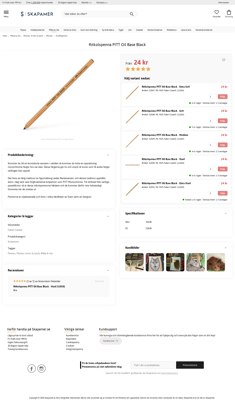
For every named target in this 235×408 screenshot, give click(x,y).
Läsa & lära (186, 30)
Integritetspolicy (74, 349)
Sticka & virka (70, 30)
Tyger (121, 30)
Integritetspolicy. (169, 373)
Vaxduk (139, 30)
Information (223, 2)
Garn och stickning (89, 30)
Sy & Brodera (108, 30)
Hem (5, 35)
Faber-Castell (15, 229)
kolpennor (51, 181)
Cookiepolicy (72, 342)
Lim (130, 30)
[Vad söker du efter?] (99, 14)
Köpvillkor (71, 338)
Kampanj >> (101, 2)
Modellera (171, 30)
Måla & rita (54, 30)
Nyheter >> (86, 2)
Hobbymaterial (37, 30)
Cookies (70, 345)
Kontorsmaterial (155, 30)
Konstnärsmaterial (204, 30)
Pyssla (23, 30)
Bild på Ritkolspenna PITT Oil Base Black (57, 139)
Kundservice (72, 335)
